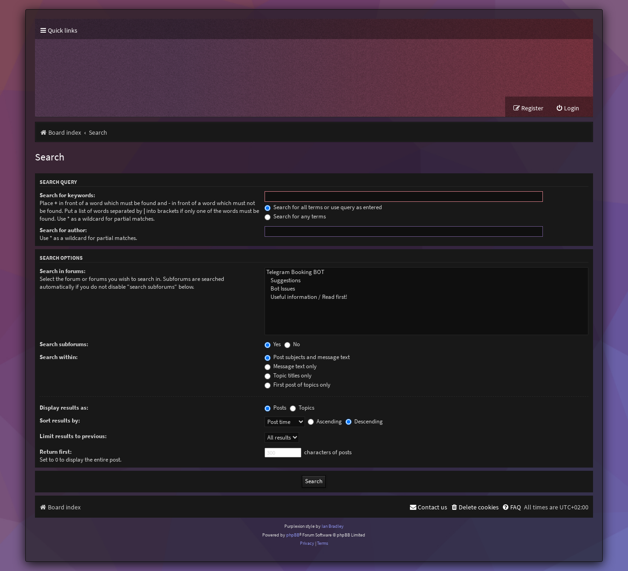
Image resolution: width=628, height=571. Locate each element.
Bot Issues (426, 289)
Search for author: (63, 230)
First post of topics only (297, 384)
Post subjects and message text (307, 357)
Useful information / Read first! (426, 297)
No (292, 344)
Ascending (325, 421)
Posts (275, 407)
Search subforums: (64, 344)
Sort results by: (60, 420)
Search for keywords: (67, 195)
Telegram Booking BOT (426, 272)
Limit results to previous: (73, 436)
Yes (273, 344)
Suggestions (426, 280)
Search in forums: (63, 271)
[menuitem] (567, 108)
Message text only (291, 366)
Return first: (56, 452)
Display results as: (64, 407)
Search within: (59, 357)
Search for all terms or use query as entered (323, 207)
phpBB (293, 535)
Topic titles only (288, 375)
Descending (364, 421)
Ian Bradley (333, 526)
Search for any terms (295, 216)
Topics (302, 407)
